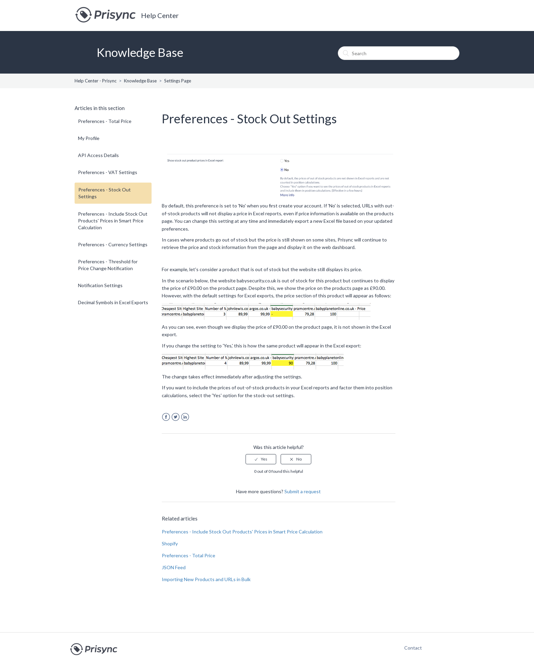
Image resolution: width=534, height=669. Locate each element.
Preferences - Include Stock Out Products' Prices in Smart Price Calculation (112, 220)
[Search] (398, 53)
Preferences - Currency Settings (112, 244)
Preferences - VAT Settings (107, 172)
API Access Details (98, 155)
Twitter (175, 417)
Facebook (166, 417)
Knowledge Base (140, 80)
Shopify (170, 543)
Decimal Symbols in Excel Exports (113, 302)
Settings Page (177, 80)
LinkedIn (185, 417)
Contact (409, 648)
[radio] (261, 459)
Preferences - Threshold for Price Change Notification (108, 265)
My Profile (88, 138)
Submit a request (302, 491)
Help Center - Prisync (95, 80)
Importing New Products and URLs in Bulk (206, 579)
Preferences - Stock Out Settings (104, 193)
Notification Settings (100, 285)
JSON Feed (174, 567)
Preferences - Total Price (104, 121)
